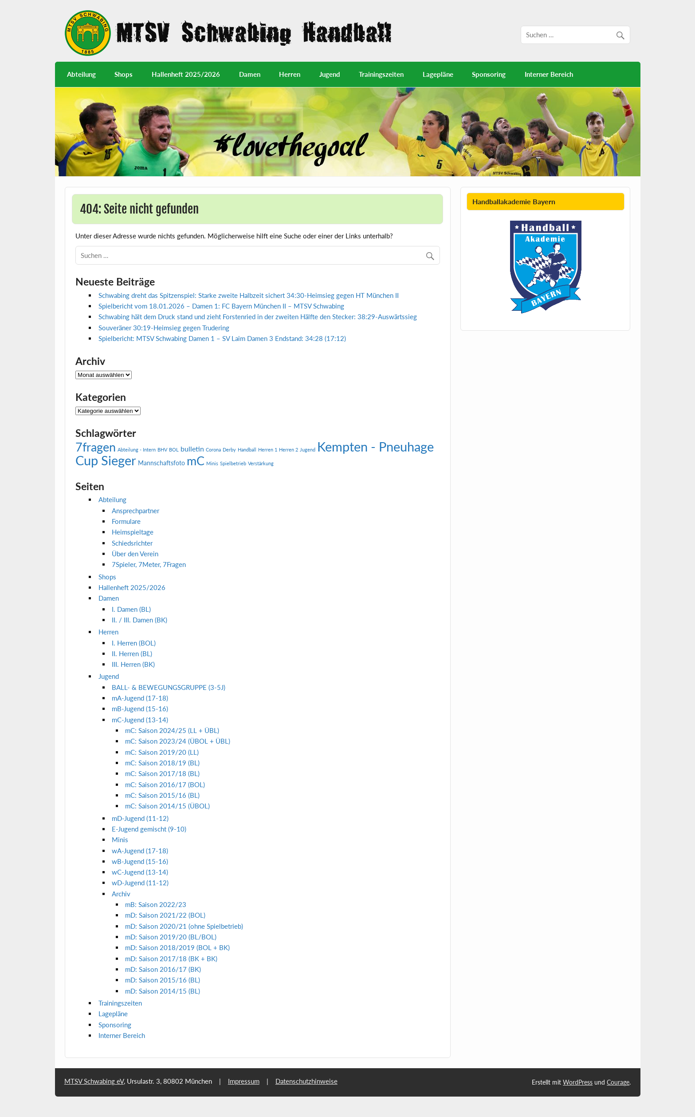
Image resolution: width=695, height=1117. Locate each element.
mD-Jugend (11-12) (140, 818)
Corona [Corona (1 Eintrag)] (213, 449)
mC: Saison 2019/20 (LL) (162, 752)
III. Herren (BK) (133, 664)
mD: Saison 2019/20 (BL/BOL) (170, 937)
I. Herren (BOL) (134, 643)
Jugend (329, 74)
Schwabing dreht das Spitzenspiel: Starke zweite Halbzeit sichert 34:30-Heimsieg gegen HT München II (250, 295)
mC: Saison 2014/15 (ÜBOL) (167, 806)
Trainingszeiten (381, 74)
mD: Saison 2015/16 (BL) (162, 980)
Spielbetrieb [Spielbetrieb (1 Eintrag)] (233, 463)
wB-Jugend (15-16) (140, 861)
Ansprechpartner (135, 511)
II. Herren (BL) (132, 654)
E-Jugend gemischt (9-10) (149, 829)
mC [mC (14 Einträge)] (195, 460)
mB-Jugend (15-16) (140, 709)
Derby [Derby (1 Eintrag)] (229, 449)
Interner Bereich (549, 74)
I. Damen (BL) (131, 609)
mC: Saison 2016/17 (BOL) (165, 784)
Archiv (121, 894)
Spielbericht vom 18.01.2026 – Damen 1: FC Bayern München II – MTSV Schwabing (221, 306)
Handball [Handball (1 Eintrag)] (247, 449)
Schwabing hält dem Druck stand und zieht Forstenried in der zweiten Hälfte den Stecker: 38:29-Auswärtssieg (257, 317)
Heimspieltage (132, 532)
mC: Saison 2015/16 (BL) (162, 795)
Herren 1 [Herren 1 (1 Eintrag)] (267, 449)
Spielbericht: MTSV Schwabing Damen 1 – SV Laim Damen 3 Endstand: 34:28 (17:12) (222, 338)
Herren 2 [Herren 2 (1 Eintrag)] (288, 449)
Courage (618, 1082)
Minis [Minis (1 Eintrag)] (212, 463)
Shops (123, 74)
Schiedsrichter (132, 543)
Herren (289, 74)
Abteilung (81, 74)
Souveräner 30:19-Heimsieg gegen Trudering (163, 328)
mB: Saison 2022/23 (155, 904)
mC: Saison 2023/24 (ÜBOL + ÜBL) (177, 741)
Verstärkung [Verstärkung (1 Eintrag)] (261, 463)
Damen (249, 74)
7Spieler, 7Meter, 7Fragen (149, 564)
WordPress (578, 1082)
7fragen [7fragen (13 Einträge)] (95, 447)
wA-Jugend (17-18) (140, 851)
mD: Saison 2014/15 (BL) (162, 991)
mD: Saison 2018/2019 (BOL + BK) (177, 947)
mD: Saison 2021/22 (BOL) (165, 915)
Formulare (126, 521)
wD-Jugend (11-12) (140, 883)
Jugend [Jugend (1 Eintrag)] (307, 449)
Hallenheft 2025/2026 (186, 74)
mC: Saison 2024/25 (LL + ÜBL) (172, 730)
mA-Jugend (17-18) (140, 698)
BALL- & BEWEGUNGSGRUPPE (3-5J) (168, 687)
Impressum (243, 1081)
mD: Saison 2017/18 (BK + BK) (171, 959)
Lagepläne (438, 74)
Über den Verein (135, 554)
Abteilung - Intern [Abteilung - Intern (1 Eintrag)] (137, 449)
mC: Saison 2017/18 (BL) (162, 773)
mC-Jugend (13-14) (140, 720)
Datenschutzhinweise (306, 1081)
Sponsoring (489, 74)
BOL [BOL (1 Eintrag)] (174, 449)
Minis (120, 840)
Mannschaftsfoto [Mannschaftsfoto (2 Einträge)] (161, 463)
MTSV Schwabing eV (94, 1081)
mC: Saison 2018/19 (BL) (162, 763)
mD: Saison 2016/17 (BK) (163, 969)
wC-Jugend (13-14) (140, 872)
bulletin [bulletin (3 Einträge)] (192, 448)
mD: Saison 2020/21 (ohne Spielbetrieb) (184, 926)
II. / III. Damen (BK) (139, 620)
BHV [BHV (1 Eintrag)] (162, 449)
